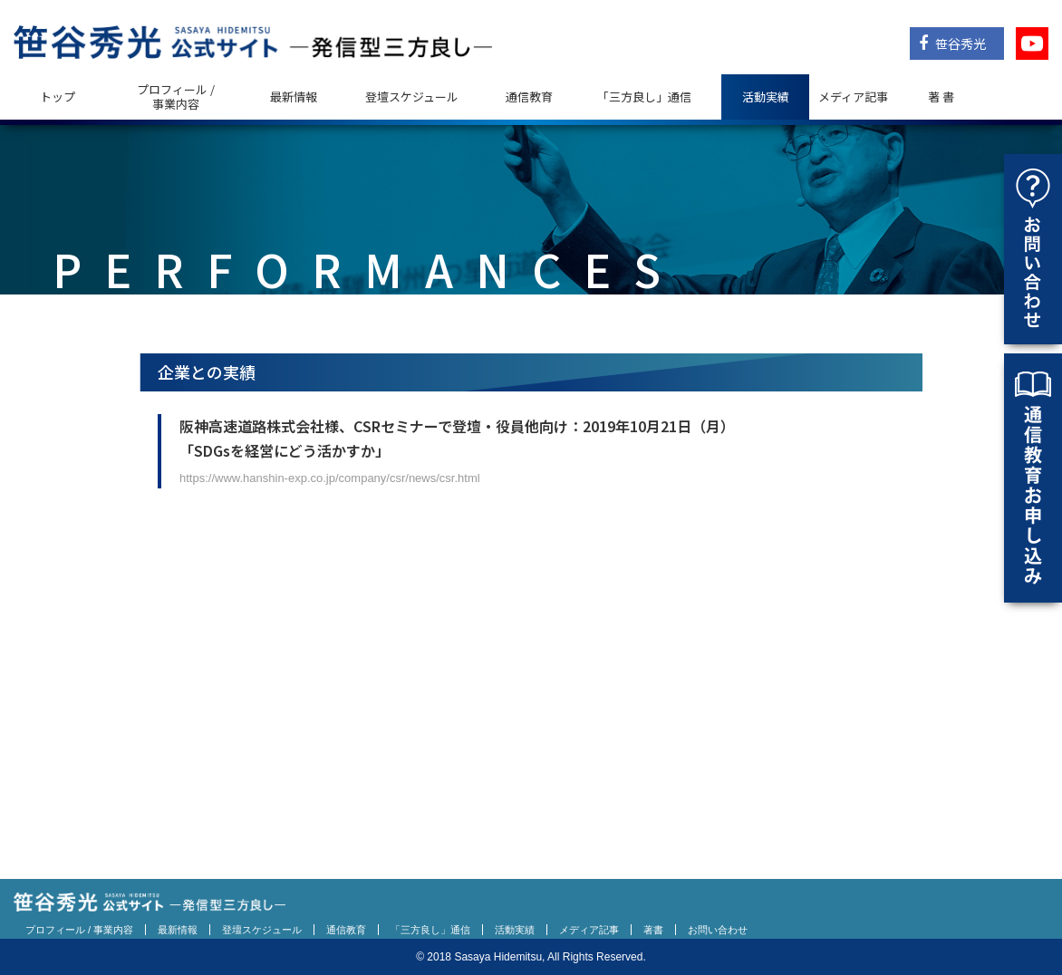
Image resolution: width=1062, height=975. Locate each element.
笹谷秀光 (952, 43)
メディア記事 (853, 96)
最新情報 (293, 96)
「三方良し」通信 (430, 929)
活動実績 (765, 96)
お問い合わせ (718, 929)
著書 (653, 929)
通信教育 (529, 96)
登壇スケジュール (412, 96)
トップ (57, 96)
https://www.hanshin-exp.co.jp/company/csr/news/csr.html (329, 478)
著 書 (941, 96)
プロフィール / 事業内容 (176, 96)
